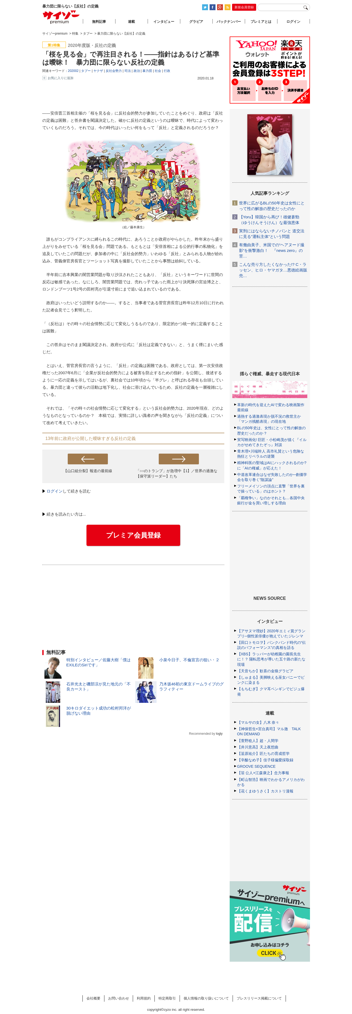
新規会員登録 (244, 7)
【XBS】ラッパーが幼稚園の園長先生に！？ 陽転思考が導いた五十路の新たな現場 (271, 659)
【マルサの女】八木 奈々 (258, 722)
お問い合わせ (118, 998)
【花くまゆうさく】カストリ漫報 (265, 791)
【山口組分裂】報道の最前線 (87, 471)
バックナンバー (229, 22)
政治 (137, 71)
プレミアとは (261, 22)
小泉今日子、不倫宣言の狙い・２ (189, 659)
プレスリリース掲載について (259, 998)
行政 (167, 71)
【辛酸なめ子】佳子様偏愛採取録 (265, 760)
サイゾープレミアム (61, 17)
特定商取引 (167, 998)
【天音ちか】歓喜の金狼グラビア (265, 671)
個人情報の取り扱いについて (206, 998)
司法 (127, 71)
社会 (158, 71)
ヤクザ (98, 71)
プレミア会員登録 (133, 535)
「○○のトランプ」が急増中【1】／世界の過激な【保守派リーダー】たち (177, 473)
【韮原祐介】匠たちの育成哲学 (263, 753)
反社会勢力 (114, 71)
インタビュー (163, 22)
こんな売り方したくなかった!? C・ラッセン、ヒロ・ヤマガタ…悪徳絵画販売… (273, 270)
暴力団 (147, 71)
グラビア (196, 22)
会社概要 (93, 998)
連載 (131, 22)
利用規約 (144, 998)
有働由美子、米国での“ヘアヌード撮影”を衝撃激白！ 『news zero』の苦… (272, 250)
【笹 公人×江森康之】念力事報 (263, 773)
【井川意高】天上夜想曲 (257, 747)
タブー (86, 71)
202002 (73, 71)
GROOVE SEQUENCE (256, 766)
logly (219, 734)
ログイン (55, 491)
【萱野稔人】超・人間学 (257, 741)
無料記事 (99, 22)
